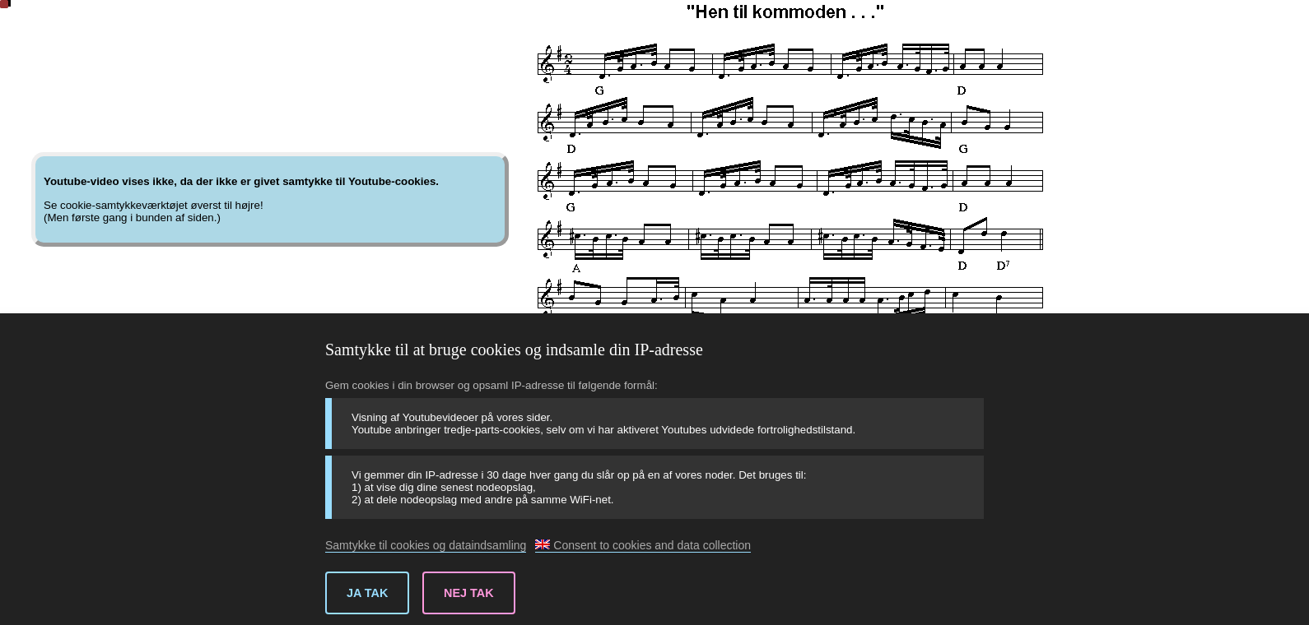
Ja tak (367, 593)
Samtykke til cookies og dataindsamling (425, 545)
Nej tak (469, 593)
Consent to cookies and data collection (643, 545)
